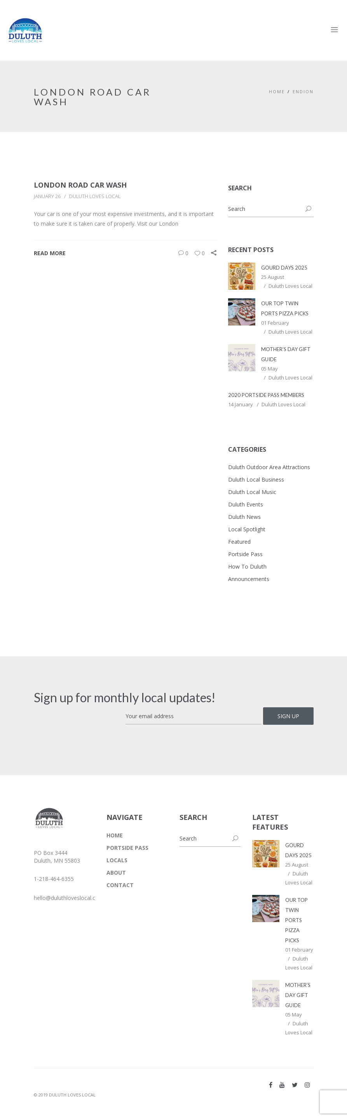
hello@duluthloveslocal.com (69, 897)
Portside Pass (245, 554)
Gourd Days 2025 (284, 268)
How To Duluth (247, 566)
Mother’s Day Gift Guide (297, 995)
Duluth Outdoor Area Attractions (269, 467)
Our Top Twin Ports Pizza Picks (296, 920)
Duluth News (244, 516)
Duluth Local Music (252, 492)
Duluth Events (245, 504)
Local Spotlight (246, 529)
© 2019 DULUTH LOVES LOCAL (65, 1095)
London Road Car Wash (80, 185)
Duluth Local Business (256, 479)
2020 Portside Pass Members (266, 395)
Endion (303, 91)
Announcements (248, 579)
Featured (239, 541)
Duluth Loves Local (94, 196)
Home (277, 91)
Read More (50, 253)
